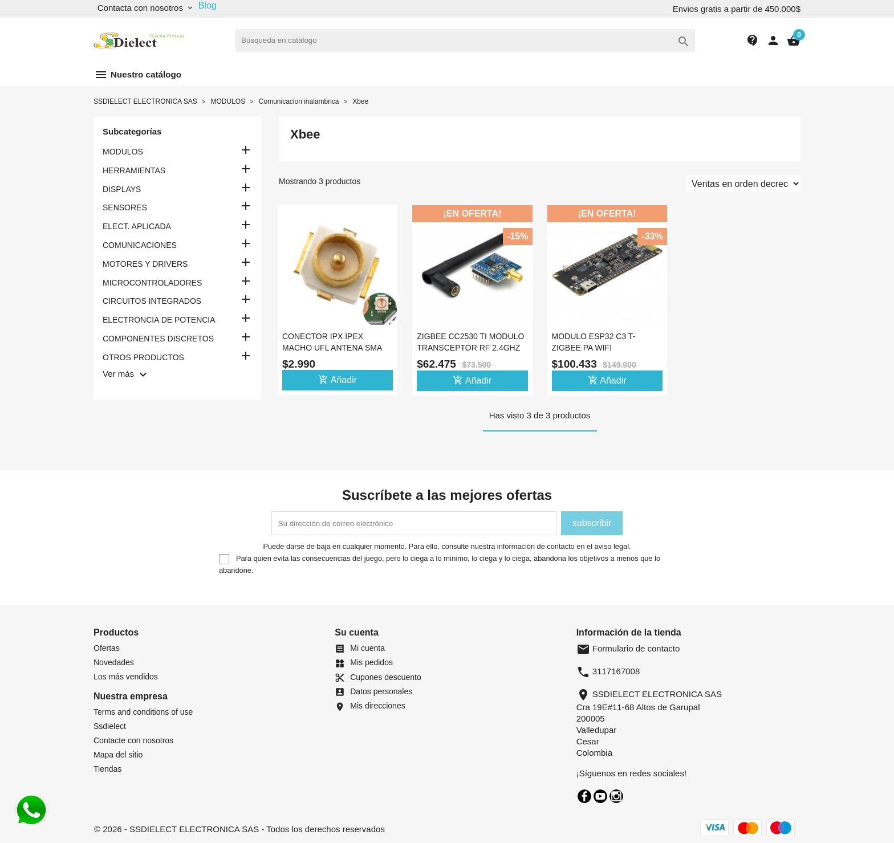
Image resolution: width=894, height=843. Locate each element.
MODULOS (123, 151)
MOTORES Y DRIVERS (145, 263)
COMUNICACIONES (140, 245)
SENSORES (125, 207)
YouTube (600, 796)
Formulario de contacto (628, 648)
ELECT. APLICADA (137, 226)
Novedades (114, 662)
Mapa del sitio (118, 754)
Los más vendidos (126, 676)
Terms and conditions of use (143, 711)
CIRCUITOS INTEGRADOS (152, 301)
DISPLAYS (122, 189)
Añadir (337, 379)
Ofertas (107, 648)
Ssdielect (110, 726)
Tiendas (107, 768)
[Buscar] (465, 40)
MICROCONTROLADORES (152, 282)
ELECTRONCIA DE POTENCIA (159, 319)
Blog (207, 5)
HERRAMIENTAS (134, 170)
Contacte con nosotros (133, 740)
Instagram (616, 796)
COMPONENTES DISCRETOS (158, 338)
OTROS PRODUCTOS (143, 357)
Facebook (584, 796)
